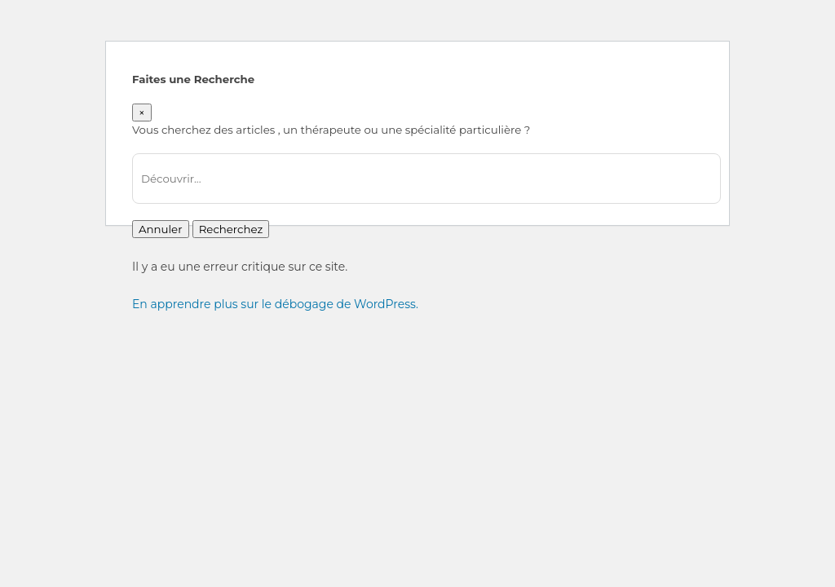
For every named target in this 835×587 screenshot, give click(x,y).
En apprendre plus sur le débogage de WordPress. (275, 304)
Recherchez (231, 229)
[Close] (142, 112)
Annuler (161, 229)
